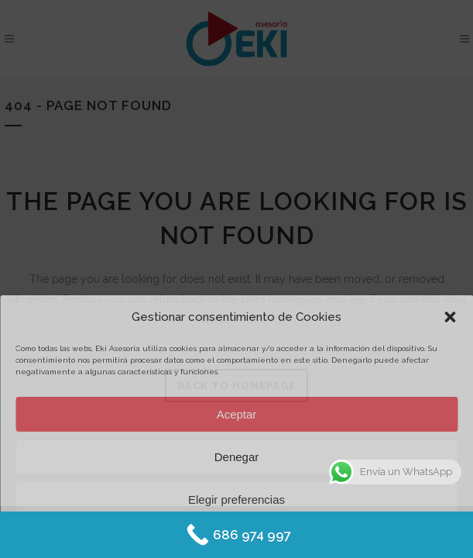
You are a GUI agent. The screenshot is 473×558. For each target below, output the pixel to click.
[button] (450, 317)
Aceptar (237, 414)
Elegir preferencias (236, 499)
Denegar (236, 456)
